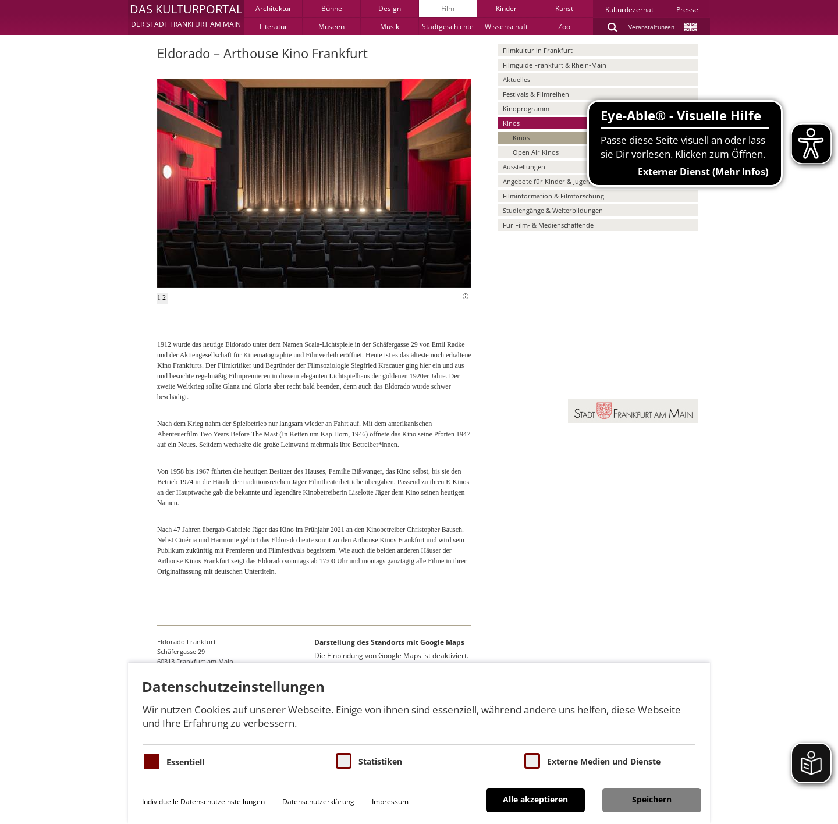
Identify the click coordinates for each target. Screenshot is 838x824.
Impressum (390, 802)
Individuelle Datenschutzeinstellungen (203, 802)
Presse (687, 10)
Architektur (273, 8)
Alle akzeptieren (535, 799)
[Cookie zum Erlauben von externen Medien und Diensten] (532, 761)
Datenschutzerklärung (318, 802)
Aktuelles (516, 79)
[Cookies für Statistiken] (343, 761)
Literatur (273, 26)
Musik (389, 26)
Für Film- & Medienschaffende (548, 225)
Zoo (564, 26)
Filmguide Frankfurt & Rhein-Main (554, 65)
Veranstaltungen (651, 27)
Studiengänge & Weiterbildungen (553, 210)
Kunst (564, 8)
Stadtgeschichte (448, 26)
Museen (331, 26)
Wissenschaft (506, 26)
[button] (186, 17)
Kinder (506, 8)
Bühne (331, 8)
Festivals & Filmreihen (536, 94)
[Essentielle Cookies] (151, 761)
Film (447, 8)
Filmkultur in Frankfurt (538, 50)
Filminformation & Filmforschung (553, 195)
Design (389, 8)
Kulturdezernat (629, 10)
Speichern (652, 799)
